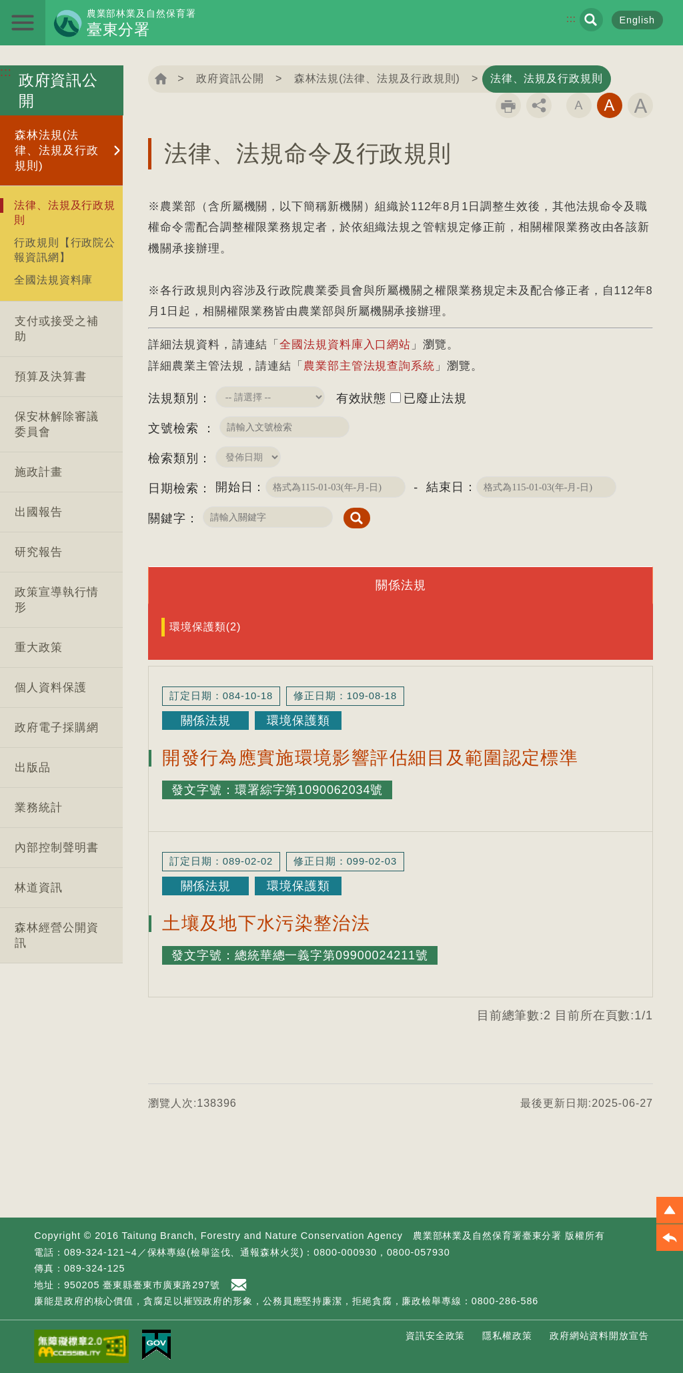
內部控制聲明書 (56, 847)
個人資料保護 (50, 687)
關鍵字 (167, 518)
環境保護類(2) (205, 626)
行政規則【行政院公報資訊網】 (64, 249)
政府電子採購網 (56, 727)
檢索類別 (173, 458)
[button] (669, 1210)
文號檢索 (175, 428)
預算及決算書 (50, 376)
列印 (508, 105)
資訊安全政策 (435, 1335)
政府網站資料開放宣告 (599, 1335)
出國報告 (39, 512)
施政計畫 (39, 472)
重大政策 (39, 647)
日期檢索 (173, 488)
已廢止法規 (435, 398)
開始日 (234, 487)
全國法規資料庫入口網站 (345, 344)
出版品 (33, 767)
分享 (539, 105)
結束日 (445, 487)
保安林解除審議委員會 (56, 424)
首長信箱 (241, 1285)
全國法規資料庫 (53, 280)
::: (571, 18)
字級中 (609, 105)
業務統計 (39, 807)
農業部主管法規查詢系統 (369, 366)
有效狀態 (361, 398)
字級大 (640, 105)
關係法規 (401, 585)
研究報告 (39, 552)
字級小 (579, 105)
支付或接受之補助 (56, 329)
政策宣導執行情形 (56, 600)
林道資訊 (39, 887)
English (638, 20)
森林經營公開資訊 (56, 935)
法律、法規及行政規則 (64, 212)
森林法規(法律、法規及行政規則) (56, 150)
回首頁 (160, 78)
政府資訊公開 (229, 78)
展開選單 (22, 22)
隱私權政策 (507, 1335)
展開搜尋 (591, 19)
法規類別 (173, 398)
